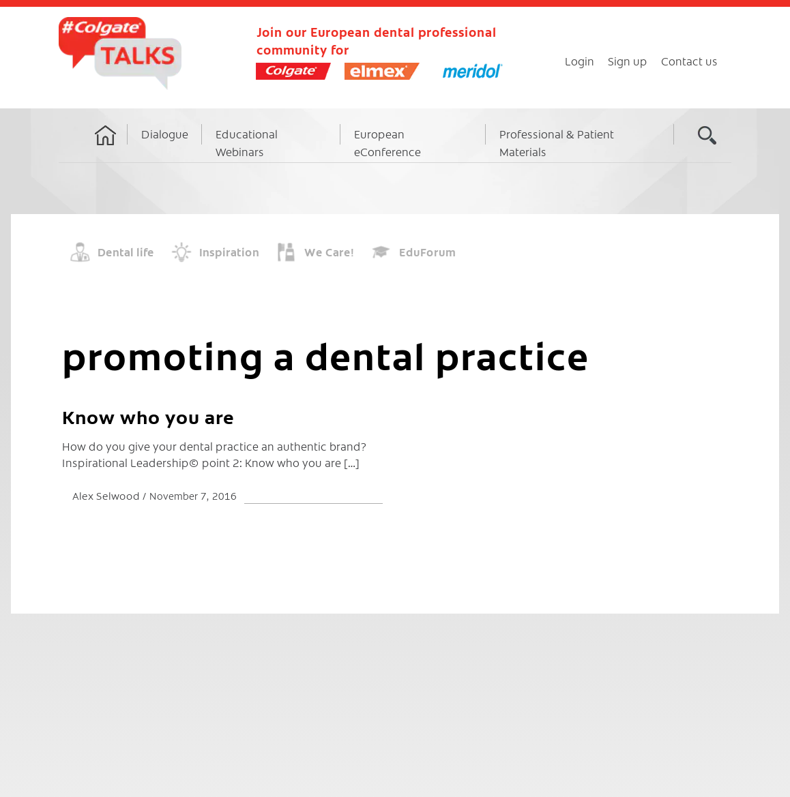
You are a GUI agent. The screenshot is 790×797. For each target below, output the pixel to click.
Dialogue (164, 133)
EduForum (427, 251)
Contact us (689, 60)
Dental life (126, 251)
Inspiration (229, 251)
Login (579, 60)
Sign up (627, 60)
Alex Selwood (107, 495)
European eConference (387, 142)
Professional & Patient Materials (556, 142)
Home (105, 147)
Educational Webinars (247, 142)
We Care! (329, 251)
